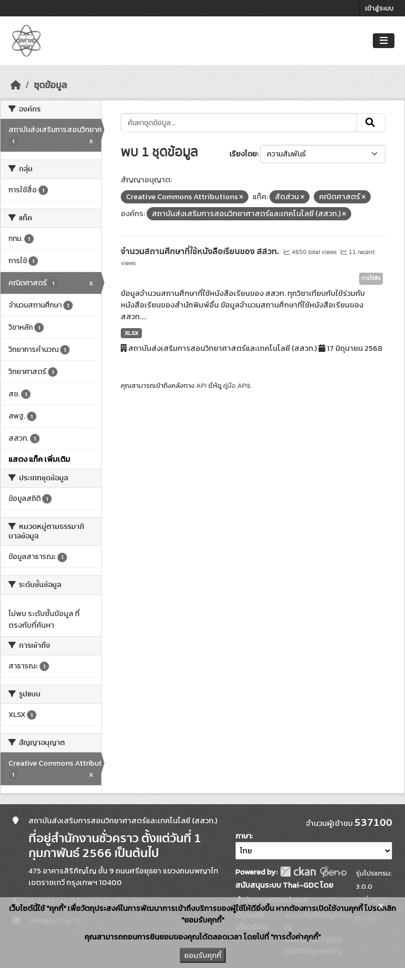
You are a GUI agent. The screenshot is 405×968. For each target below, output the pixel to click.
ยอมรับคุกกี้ (202, 955)
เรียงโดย (243, 154)
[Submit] (370, 122)
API (201, 385)
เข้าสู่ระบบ (379, 8)
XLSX (131, 333)
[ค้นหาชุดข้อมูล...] (239, 122)
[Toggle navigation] (383, 41)
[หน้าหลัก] (16, 85)
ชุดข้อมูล (50, 85)
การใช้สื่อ (371, 278)
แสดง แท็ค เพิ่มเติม (39, 459)
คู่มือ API (235, 385)
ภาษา (243, 836)
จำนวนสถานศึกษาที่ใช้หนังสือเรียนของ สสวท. (201, 251)
